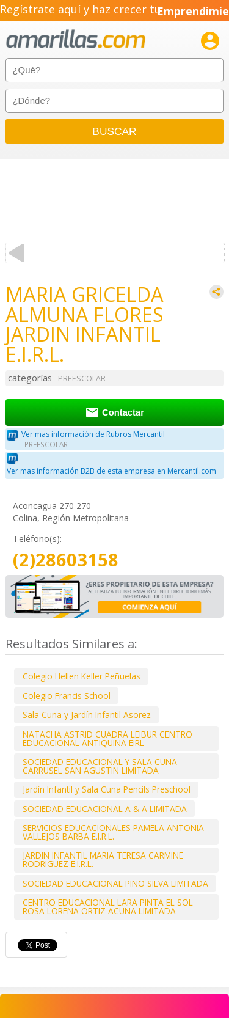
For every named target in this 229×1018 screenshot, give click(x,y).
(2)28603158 (65, 560)
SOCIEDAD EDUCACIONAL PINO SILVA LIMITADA (115, 883)
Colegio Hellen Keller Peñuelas (81, 676)
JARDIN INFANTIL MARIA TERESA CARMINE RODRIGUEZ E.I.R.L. (103, 859)
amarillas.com (75, 39)
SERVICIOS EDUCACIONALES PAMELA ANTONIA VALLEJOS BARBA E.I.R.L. (113, 832)
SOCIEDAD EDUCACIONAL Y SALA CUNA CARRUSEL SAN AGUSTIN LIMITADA (100, 766)
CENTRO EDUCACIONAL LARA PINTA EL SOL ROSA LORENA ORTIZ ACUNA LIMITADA (108, 906)
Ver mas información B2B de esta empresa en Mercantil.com (111, 471)
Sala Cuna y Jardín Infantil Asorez (87, 714)
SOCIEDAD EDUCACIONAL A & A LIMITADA (105, 809)
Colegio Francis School (67, 695)
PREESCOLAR (82, 378)
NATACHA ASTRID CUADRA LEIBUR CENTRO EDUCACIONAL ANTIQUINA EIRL (107, 738)
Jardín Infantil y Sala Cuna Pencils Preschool (107, 789)
